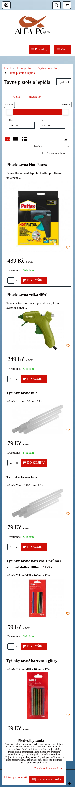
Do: (52, 123)
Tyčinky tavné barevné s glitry (31, 660)
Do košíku (34, 280)
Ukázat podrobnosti (15, 777)
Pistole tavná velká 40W (26, 294)
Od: (22, 123)
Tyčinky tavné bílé (21, 393)
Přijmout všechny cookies (46, 779)
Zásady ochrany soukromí (49, 768)
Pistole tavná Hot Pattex (26, 164)
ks (12, 280)
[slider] (9, 112)
